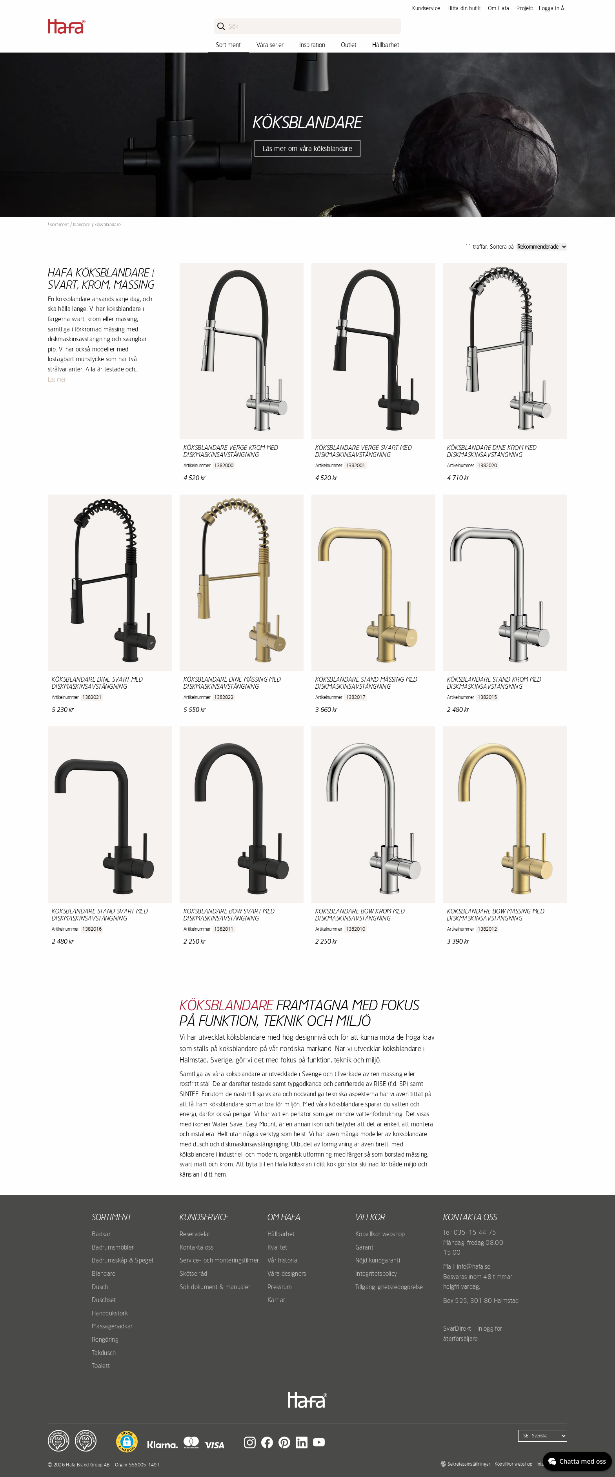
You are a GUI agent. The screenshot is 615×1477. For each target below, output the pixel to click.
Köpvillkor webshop (380, 1233)
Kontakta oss (196, 1247)
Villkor (370, 1217)
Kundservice (426, 8)
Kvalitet (277, 1247)
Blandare (82, 224)
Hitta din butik (464, 8)
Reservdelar (195, 1233)
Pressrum (279, 1286)
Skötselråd (193, 1273)
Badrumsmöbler (113, 1247)
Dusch (100, 1286)
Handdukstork (110, 1313)
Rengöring (105, 1339)
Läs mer (57, 380)
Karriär (276, 1299)
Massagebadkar (112, 1326)
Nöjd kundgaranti (377, 1260)
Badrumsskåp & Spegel (122, 1260)
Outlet (349, 44)
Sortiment (228, 44)
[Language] (542, 1436)
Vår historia (282, 1260)
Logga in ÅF (553, 8)
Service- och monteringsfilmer (219, 1260)
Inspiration (312, 44)
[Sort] (541, 247)
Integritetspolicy (376, 1273)
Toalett (101, 1365)
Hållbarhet (385, 44)
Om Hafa (498, 8)
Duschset (104, 1299)
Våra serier (270, 44)
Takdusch (104, 1352)
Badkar (101, 1233)
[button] (127, 1441)
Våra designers (286, 1273)
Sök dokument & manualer (215, 1286)
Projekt (525, 8)
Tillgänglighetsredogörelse (389, 1286)
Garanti (365, 1247)
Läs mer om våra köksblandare (307, 148)
